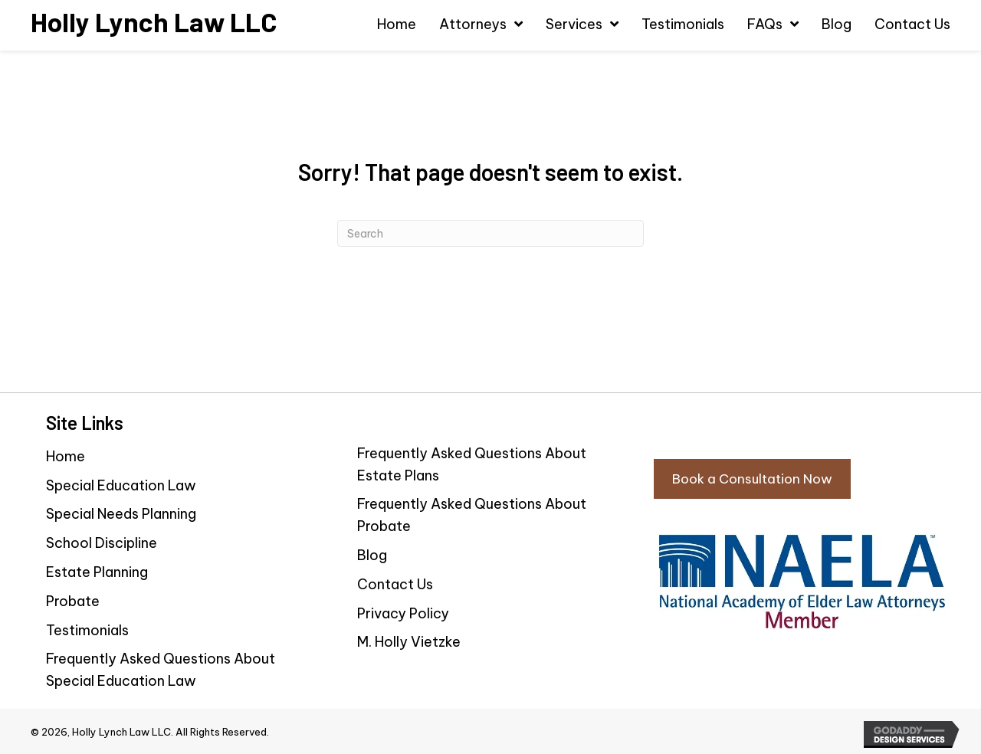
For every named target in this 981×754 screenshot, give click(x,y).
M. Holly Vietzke (409, 642)
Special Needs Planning (121, 514)
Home (65, 456)
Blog (372, 555)
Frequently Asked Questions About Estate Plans (471, 464)
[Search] (490, 233)
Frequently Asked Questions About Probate (471, 515)
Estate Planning (97, 572)
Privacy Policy (403, 613)
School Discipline (101, 543)
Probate (73, 601)
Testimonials (87, 630)
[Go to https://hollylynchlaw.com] (154, 21)
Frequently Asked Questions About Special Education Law (160, 670)
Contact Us (395, 584)
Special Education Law (121, 485)
